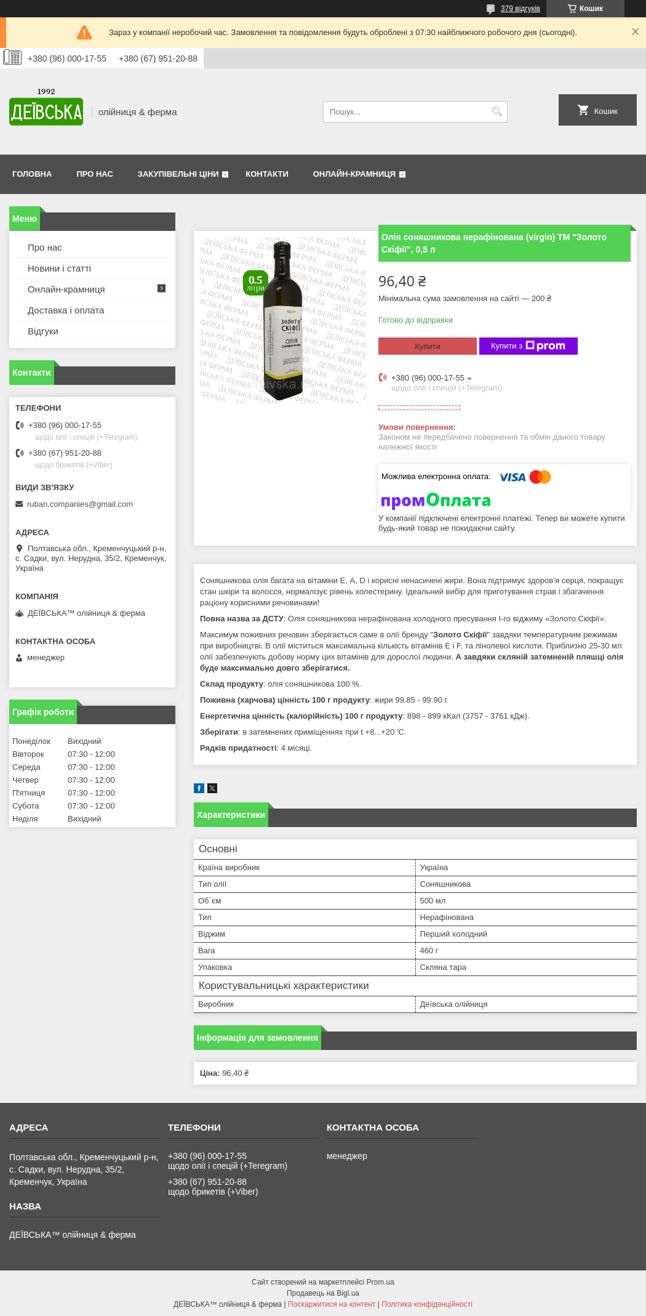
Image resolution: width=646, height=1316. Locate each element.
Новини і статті (59, 268)
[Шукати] (497, 112)
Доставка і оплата (66, 310)
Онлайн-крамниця (354, 174)
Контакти (267, 174)
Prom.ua (380, 1282)
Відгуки (43, 331)
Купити (428, 346)
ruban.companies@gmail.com (80, 504)
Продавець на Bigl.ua (323, 1293)
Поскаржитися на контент (331, 1304)
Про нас (94, 174)
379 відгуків (520, 8)
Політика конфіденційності (427, 1304)
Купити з (528, 346)
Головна (32, 174)
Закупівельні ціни (178, 174)
